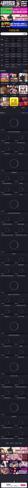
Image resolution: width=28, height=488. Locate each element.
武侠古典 (25, 59)
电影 (2, 50)
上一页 (11, 443)
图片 (2, 55)
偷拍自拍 (13, 49)
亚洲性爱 (7, 49)
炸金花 (13, 40)
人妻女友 (19, 59)
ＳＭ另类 (25, 46)
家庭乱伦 (13, 59)
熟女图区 (19, 56)
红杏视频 (7, 66)
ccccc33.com (14, 30)
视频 (2, 44)
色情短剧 (13, 66)
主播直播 (19, 46)
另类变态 (25, 51)
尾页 (21, 443)
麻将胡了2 (7, 40)
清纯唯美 (13, 56)
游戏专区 (25, 38)
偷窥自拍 (7, 54)
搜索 (25, 33)
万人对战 (19, 38)
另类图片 (25, 56)
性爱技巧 (25, 61)
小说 (2, 60)
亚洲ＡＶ (7, 43)
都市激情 (7, 59)
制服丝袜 (7, 51)
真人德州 (13, 38)
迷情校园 (7, 61)
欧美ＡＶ (19, 43)
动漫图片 (25, 54)
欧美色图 (19, 54)
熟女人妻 (7, 46)
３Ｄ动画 (25, 43)
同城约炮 (7, 64)
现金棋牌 (19, 40)
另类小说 (13, 61)
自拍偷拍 (13, 43)
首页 (7, 443)
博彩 (2, 39)
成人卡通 (19, 49)
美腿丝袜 (7, 56)
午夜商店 (13, 64)
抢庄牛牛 (25, 40)
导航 (2, 65)
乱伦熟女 (19, 51)
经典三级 (13, 51)
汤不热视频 (25, 64)
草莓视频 (19, 64)
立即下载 (23, 485)
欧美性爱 (25, 49)
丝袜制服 (13, 46)
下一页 (16, 443)
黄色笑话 (19, 61)
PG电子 (6, 38)
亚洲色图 (13, 54)
